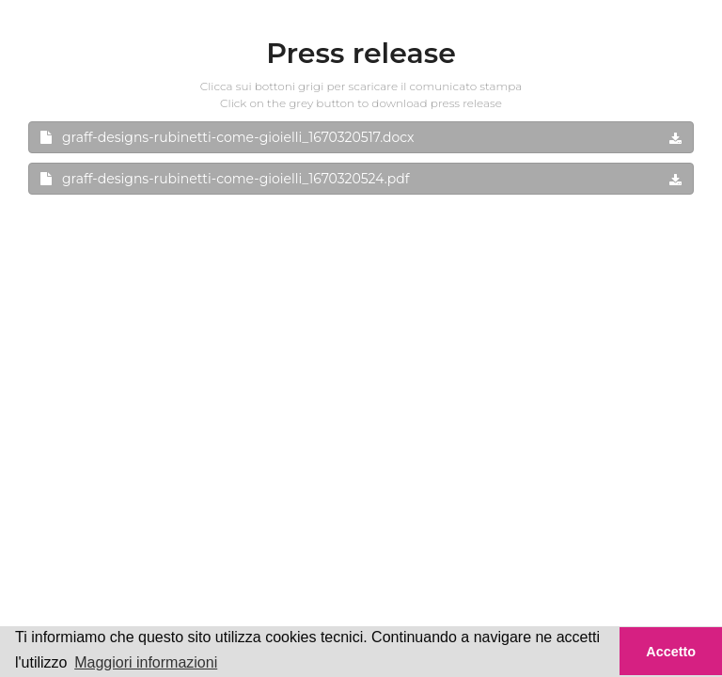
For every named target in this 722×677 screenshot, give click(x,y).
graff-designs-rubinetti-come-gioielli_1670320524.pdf (361, 178)
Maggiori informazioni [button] (145, 662)
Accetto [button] (671, 651)
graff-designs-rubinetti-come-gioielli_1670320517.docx (361, 137)
